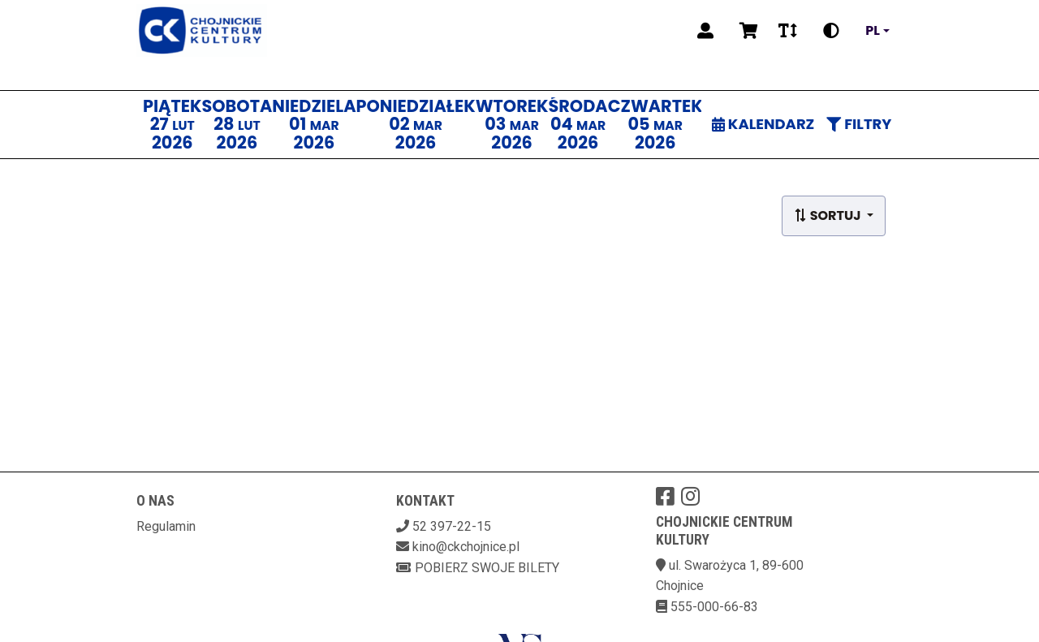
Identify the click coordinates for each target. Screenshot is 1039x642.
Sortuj (829, 215)
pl (872, 31)
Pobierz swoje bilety (477, 567)
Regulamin (166, 526)
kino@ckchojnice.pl (466, 546)
